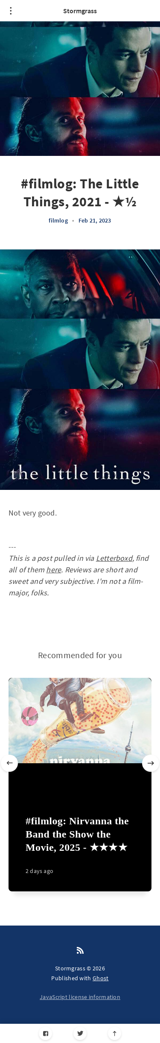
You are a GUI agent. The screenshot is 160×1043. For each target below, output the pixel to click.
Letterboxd (114, 558)
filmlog (58, 220)
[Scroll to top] (114, 1033)
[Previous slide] (9, 763)
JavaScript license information (80, 997)
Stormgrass (80, 11)
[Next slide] (150, 763)
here (53, 569)
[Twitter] (80, 1033)
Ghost (101, 978)
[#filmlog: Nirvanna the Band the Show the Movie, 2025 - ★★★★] (80, 848)
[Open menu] (10, 10)
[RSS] (80, 951)
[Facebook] (45, 1033)
